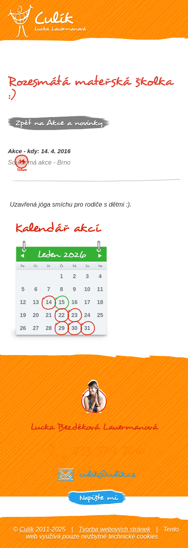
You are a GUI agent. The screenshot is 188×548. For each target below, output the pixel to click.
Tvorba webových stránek (114, 529)
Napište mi (98, 497)
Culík (26, 529)
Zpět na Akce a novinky (59, 122)
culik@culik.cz (107, 474)
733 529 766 (109, 450)
